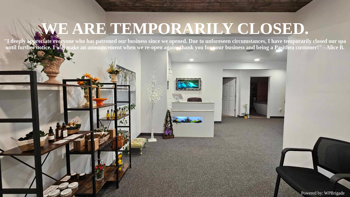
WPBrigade (334, 193)
